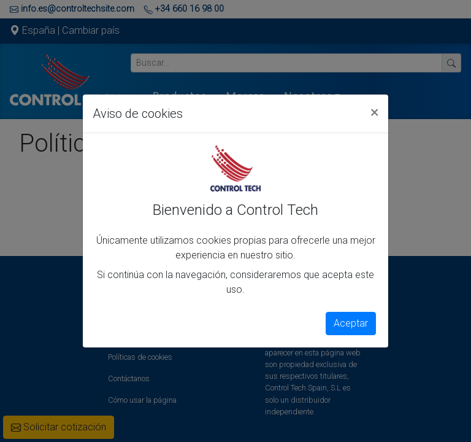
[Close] (374, 112)
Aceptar (351, 323)
